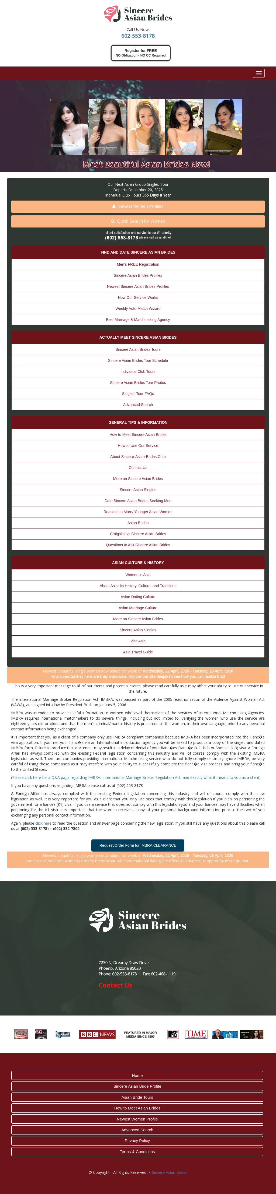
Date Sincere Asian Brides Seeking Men (138, 501)
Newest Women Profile (137, 1119)
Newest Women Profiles (137, 206)
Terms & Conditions (137, 1151)
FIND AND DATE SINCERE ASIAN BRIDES (138, 252)
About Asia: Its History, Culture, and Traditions (138, 586)
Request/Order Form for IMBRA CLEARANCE (138, 845)
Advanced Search (138, 404)
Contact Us (138, 467)
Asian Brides (138, 523)
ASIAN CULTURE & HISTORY (138, 563)
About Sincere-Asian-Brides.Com (137, 456)
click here (43, 823)
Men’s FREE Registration (138, 264)
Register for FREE (140, 53)
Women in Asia (137, 575)
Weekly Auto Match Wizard (137, 308)
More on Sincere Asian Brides (138, 479)
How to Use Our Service (138, 445)
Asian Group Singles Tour (146, 184)
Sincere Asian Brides (169, 1172)
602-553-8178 (138, 35)
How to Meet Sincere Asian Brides (138, 434)
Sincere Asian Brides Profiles (138, 275)
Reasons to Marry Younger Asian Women (138, 512)
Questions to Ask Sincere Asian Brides (138, 545)
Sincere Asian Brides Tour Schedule (138, 360)
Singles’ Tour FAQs (138, 393)
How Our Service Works (138, 297)
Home (137, 1075)
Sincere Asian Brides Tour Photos (138, 382)
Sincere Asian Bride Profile (137, 1086)
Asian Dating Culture (138, 597)
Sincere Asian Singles (138, 490)
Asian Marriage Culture (138, 608)
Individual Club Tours (138, 371)
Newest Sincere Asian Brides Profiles (138, 286)
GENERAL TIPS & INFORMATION (138, 422)
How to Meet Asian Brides (137, 1108)
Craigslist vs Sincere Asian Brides (138, 534)
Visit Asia (138, 641)
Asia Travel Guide (138, 652)
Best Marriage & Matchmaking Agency (138, 319)
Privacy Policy (137, 1140)
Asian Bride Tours (137, 1097)
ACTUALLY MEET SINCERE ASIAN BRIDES (138, 337)
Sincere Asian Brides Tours (137, 349)
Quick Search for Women (138, 221)
